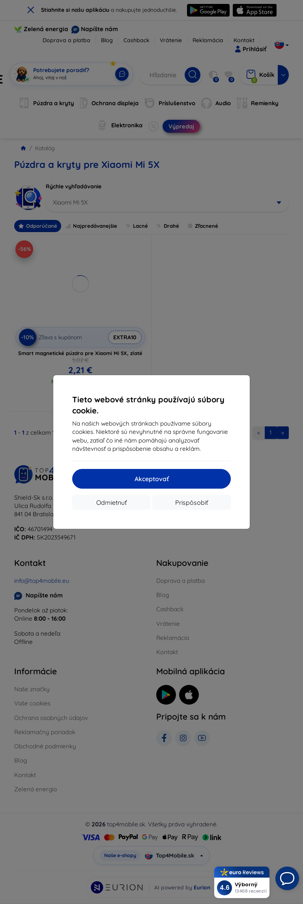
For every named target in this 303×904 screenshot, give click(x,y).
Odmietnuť (111, 502)
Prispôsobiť (191, 502)
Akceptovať (152, 479)
